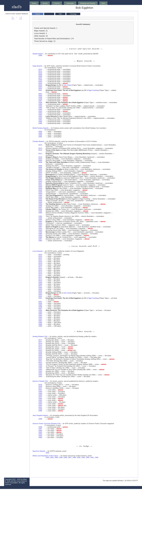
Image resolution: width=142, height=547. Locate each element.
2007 (40, 78)
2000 (40, 95)
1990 (40, 230)
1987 (40, 239)
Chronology (73, 14)
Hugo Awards (37, 66)
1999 (40, 55)
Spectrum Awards (39, 451)
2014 (40, 272)
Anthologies (70, 3)
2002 (40, 88)
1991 (40, 120)
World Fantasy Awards (41, 128)
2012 (40, 69)
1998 (40, 99)
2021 (40, 260)
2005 (40, 81)
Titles (60, 14)
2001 (40, 90)
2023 (40, 256)
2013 (40, 145)
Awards (45, 3)
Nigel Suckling (93, 90)
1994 (40, 111)
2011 (40, 71)
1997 (40, 101)
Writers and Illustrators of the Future (45, 456)
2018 (40, 265)
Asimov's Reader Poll (40, 381)
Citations (57, 3)
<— (13, 17)
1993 (40, 113)
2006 (40, 80)
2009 (40, 74)
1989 (40, 121)
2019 (40, 263)
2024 (40, 254)
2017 (40, 267)
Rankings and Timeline (87, 3)
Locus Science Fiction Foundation (16, 482)
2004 (40, 83)
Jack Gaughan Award (40, 415)
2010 (40, 73)
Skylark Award (38, 54)
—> (20, 17)
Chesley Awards (38, 141)
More (103, 3)
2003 (40, 85)
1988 (40, 123)
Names (34, 3)
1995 (40, 109)
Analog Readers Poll (40, 336)
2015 (40, 270)
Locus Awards (38, 251)
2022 (40, 258)
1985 (40, 240)
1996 (40, 102)
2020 (40, 261)
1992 (40, 115)
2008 (40, 76)
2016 (40, 268)
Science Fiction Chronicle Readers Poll (46, 423)
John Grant (67, 85)
